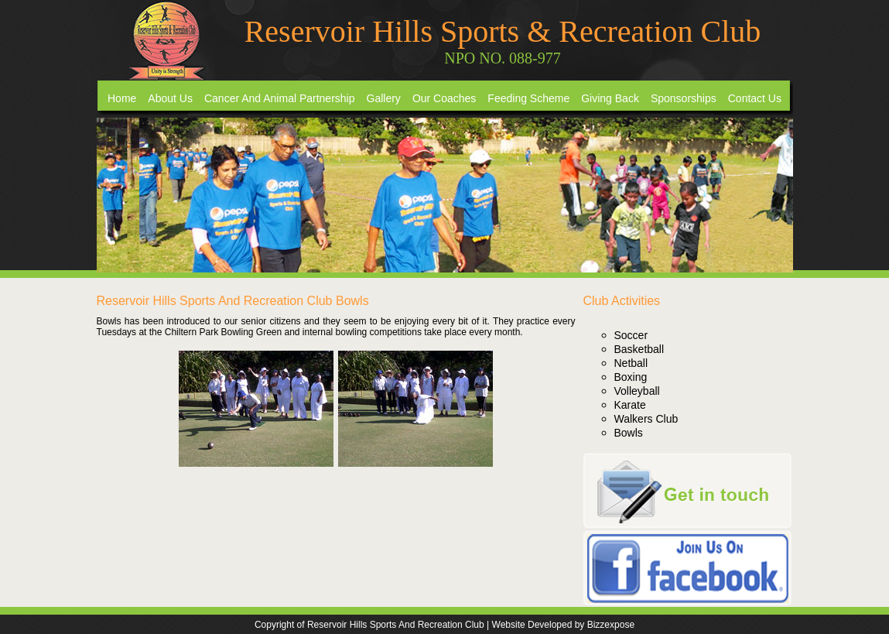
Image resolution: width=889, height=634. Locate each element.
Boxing (631, 377)
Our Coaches (444, 98)
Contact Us (754, 98)
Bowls (628, 433)
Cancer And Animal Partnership (279, 98)
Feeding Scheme (528, 98)
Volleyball (637, 391)
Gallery (384, 98)
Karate (630, 405)
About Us (170, 98)
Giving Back (610, 98)
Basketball (639, 349)
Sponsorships (683, 98)
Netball (631, 363)
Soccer (631, 335)
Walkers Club (646, 419)
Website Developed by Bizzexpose (563, 624)
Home (122, 98)
